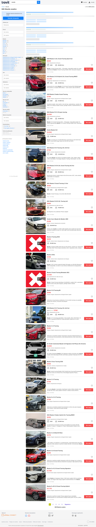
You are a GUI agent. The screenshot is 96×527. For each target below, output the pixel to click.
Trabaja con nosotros (13, 521)
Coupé (4, 104)
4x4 (3, 101)
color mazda (5, 153)
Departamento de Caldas (8, 67)
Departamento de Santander (9, 65)
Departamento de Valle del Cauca (10, 60)
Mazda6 (4, 46)
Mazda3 (4, 40)
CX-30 (4, 44)
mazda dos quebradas (8, 149)
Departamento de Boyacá (8, 70)
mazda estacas (6, 143)
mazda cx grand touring (8, 151)
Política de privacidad (27, 521)
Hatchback (5, 107)
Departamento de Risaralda (9, 61)
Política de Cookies (37, 521)
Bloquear (80, 525)
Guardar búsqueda (13, 18)
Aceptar (86, 525)
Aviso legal (44, 521)
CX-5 (4, 43)
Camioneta (5, 102)
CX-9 (4, 47)
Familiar (4, 105)
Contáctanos (50, 521)
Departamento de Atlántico (9, 64)
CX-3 (4, 49)
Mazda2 (4, 42)
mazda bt (5, 148)
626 (4, 53)
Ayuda (20, 521)
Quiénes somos (5, 521)
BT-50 (4, 51)
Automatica (5, 111)
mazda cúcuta (6, 140)
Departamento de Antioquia (9, 58)
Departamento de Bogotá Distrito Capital (12, 57)
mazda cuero (6, 146)
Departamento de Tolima (8, 68)
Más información (40, 525)
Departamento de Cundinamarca (10, 63)
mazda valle (5, 145)
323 (4, 50)
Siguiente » (68, 504)
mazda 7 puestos (6, 142)
